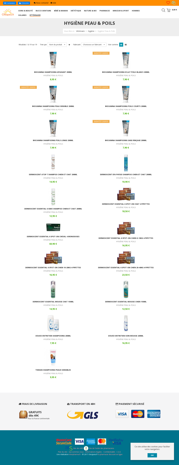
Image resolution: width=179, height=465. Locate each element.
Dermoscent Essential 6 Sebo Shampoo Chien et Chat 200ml (53, 209)
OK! (152, 455)
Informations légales (93, 452)
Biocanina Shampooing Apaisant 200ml (53, 72)
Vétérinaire (80, 31)
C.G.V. (119, 452)
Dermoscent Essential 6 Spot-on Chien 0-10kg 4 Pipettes (126, 238)
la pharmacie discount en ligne (110, 454)
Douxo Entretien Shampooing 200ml (53, 336)
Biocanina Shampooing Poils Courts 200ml (126, 106)
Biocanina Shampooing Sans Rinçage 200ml (126, 140)
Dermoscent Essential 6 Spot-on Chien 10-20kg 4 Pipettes (53, 267)
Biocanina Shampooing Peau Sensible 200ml (53, 106)
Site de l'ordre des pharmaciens (99, 448)
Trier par (43, 44)
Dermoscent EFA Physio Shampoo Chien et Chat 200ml (126, 174)
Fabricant (77, 44)
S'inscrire (24, 3)
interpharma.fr (75, 454)
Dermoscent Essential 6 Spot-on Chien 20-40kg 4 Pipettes (126, 267)
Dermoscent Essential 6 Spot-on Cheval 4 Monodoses (53, 236)
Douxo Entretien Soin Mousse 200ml (125, 336)
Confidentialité (109, 452)
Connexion (9, 3)
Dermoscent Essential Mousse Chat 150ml (53, 301)
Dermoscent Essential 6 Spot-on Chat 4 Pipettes (126, 204)
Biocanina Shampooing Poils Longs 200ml (53, 140)
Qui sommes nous (76, 452)
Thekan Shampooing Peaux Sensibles (53, 370)
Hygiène (91, 31)
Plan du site (62, 452)
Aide (53, 3)
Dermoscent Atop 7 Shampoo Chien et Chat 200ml (53, 174)
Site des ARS (74, 448)
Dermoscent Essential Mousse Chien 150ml (126, 301)
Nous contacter (41, 3)
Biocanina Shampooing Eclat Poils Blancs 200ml (126, 72)
